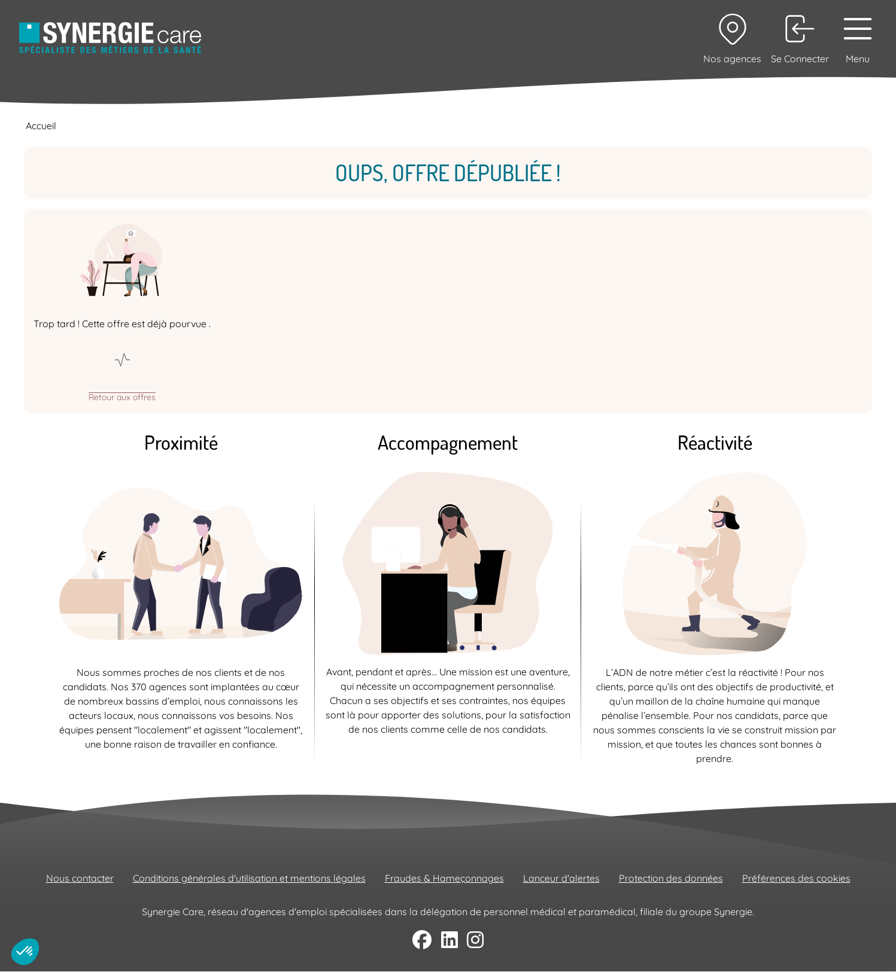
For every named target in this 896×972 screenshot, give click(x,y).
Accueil (41, 126)
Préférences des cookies (796, 878)
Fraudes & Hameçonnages (444, 878)
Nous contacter (80, 878)
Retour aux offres (122, 397)
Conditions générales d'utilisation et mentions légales (249, 878)
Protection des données (671, 878)
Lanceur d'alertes (561, 878)
